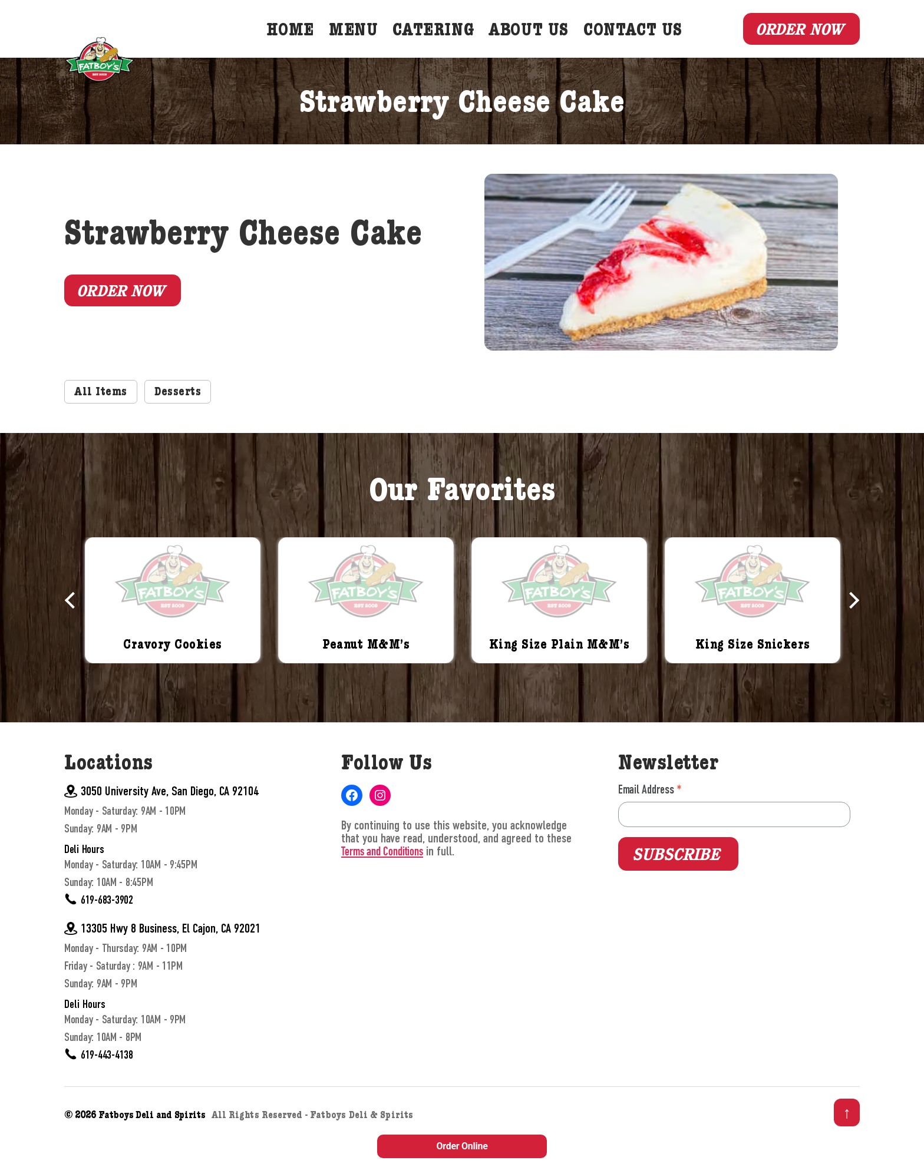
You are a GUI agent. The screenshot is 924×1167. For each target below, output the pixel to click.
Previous (73, 627)
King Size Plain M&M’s (559, 673)
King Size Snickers (752, 673)
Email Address (650, 817)
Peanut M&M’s (366, 673)
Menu (372, 45)
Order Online (461, 1146)
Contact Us (651, 45)
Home (309, 45)
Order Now (794, 42)
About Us (547, 45)
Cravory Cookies (173, 673)
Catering (452, 45)
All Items (103, 420)
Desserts (186, 420)
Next (851, 627)
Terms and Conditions (384, 879)
